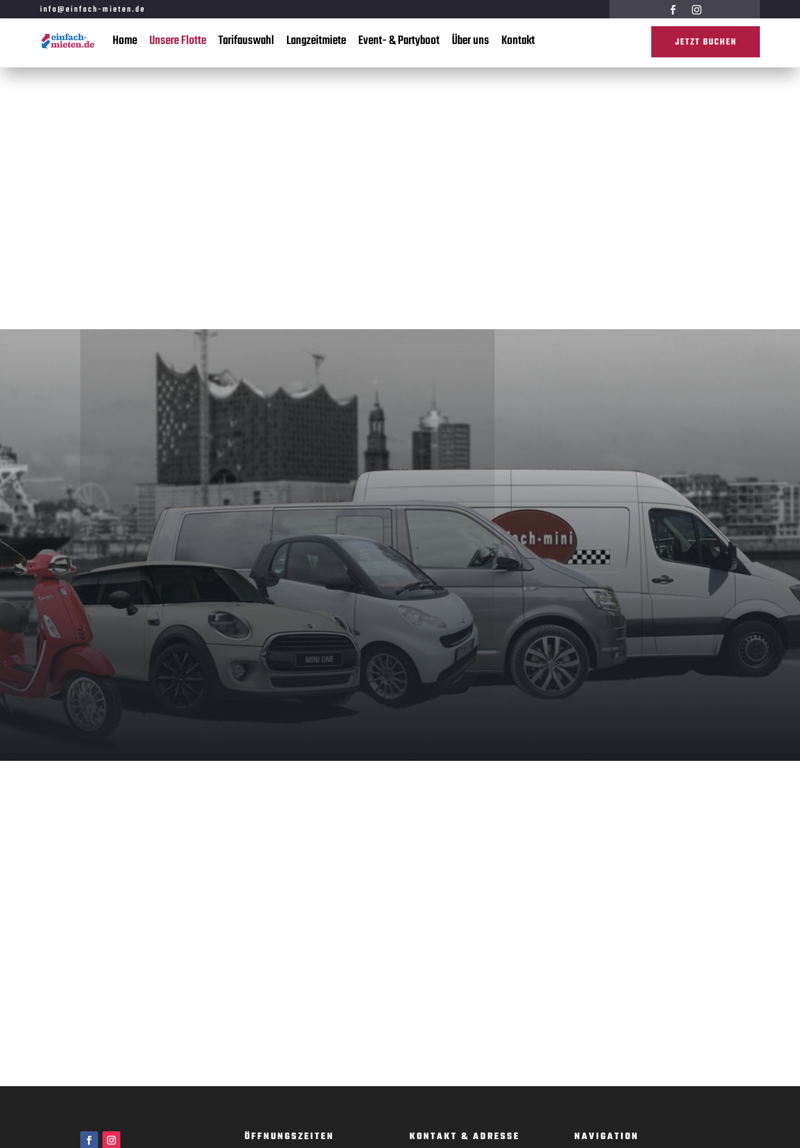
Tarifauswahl (246, 40)
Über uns (470, 40)
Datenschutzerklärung (612, 1004)
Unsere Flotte (177, 40)
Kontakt (518, 40)
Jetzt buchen (704, 43)
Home (125, 40)
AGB (582, 988)
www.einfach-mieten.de (450, 895)
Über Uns (590, 910)
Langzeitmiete (316, 40)
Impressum (593, 973)
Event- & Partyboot (399, 40)
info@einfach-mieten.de (92, 9)
